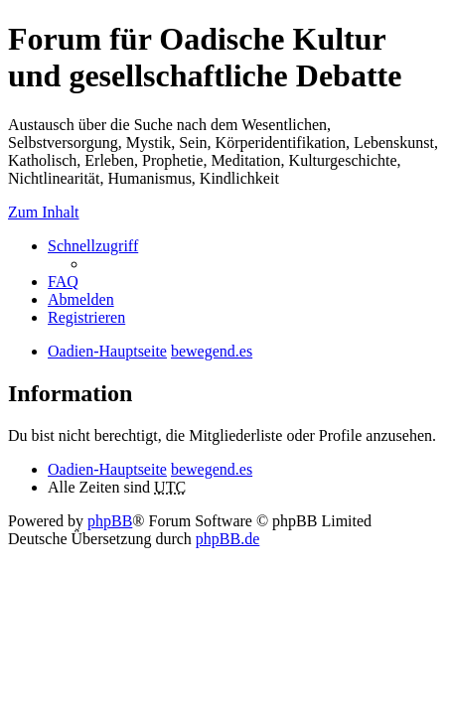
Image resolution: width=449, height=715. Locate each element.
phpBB (109, 520)
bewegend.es (211, 469)
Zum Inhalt (43, 212)
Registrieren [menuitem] (86, 317)
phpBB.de (227, 538)
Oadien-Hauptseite (107, 469)
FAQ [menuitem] (63, 281)
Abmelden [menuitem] (81, 299)
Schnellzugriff (93, 245)
